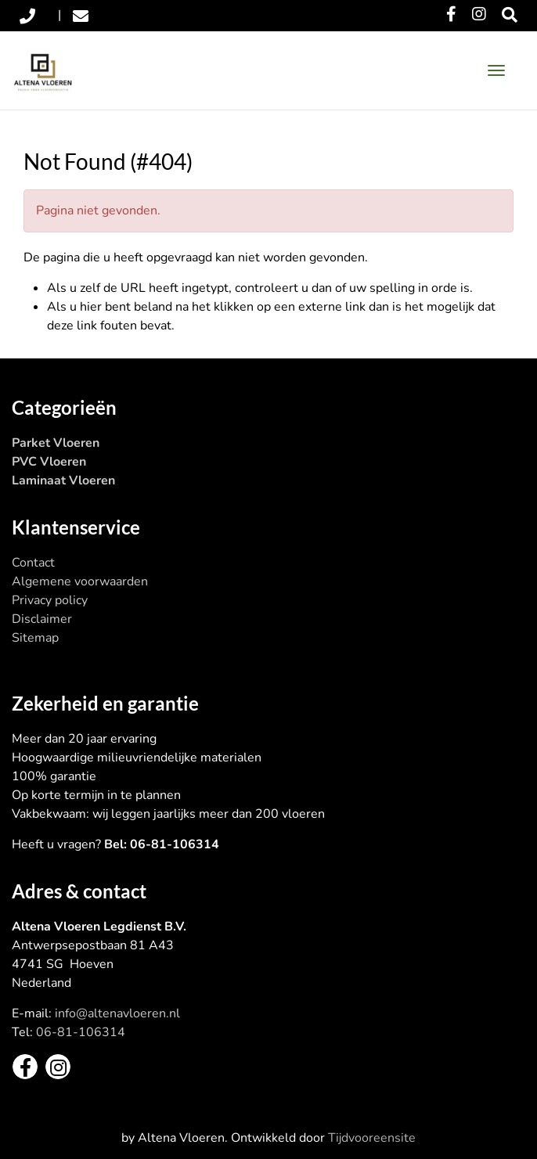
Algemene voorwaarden (80, 581)
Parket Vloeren (55, 443)
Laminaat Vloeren (63, 480)
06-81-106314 (80, 1032)
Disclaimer (42, 619)
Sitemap (35, 637)
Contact (33, 562)
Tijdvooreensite (372, 1137)
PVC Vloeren (49, 461)
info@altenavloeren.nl (117, 1013)
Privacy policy (50, 600)
